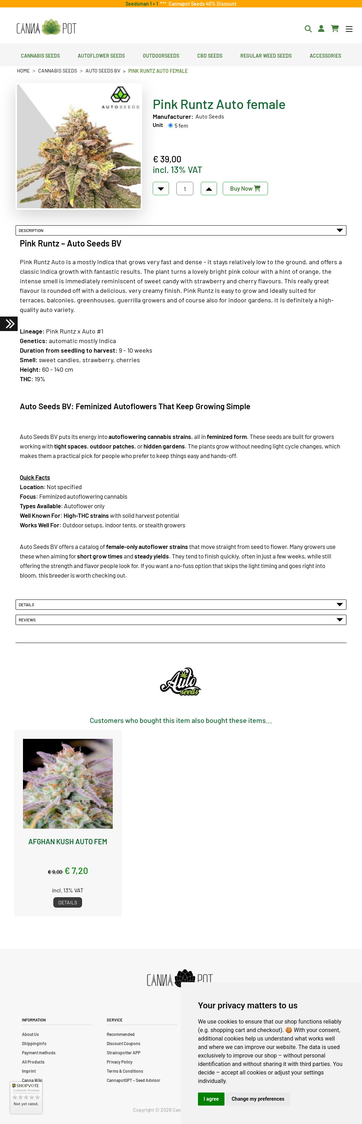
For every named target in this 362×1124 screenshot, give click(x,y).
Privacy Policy (120, 1062)
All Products (33, 1062)
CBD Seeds (209, 55)
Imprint (29, 1071)
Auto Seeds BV (103, 71)
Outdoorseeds (161, 55)
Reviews (181, 619)
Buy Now (245, 188)
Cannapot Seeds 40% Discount (202, 4)
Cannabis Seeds (40, 55)
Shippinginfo (34, 1043)
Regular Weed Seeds (266, 55)
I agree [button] (211, 1099)
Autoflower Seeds (101, 55)
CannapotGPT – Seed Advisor (133, 1080)
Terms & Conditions (125, 1071)
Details (181, 604)
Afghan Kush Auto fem (67, 841)
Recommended (121, 1034)
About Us (30, 1034)
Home (23, 71)
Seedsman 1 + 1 (142, 4)
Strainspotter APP (123, 1052)
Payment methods (39, 1052)
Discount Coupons (123, 1043)
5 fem (181, 125)
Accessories (325, 55)
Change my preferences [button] (258, 1099)
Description (181, 230)
